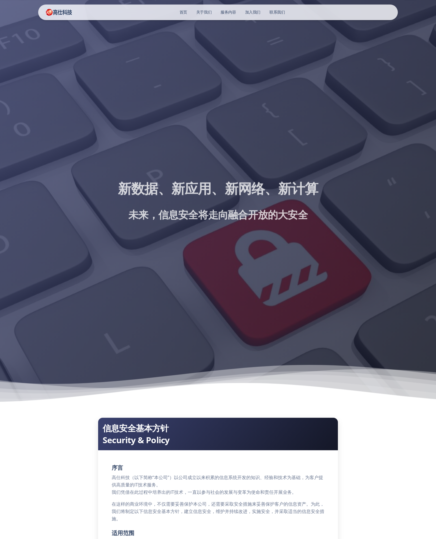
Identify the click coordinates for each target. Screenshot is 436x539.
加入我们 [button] (252, 12)
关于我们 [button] (203, 12)
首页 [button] (183, 12)
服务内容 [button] (228, 12)
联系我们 (277, 12)
